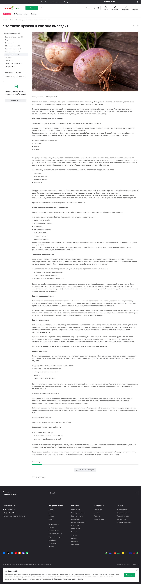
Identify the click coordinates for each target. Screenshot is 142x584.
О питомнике (75, 525)
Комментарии (37, 462)
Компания (75, 506)
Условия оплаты (122, 509)
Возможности (99, 519)
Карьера (74, 538)
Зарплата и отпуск (55, 537)
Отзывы (74, 535)
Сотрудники (75, 509)
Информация (99, 506)
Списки (51, 527)
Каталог (51, 509)
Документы (75, 544)
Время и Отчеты (77, 516)
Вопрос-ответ (121, 519)
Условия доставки (123, 513)
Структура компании (78, 513)
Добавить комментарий (85, 470)
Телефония (52, 540)
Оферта (135, 564)
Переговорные (54, 524)
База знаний (75, 519)
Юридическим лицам (124, 522)
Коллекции (53, 543)
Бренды (51, 516)
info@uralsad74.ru (9, 513)
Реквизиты (98, 509)
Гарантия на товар (123, 516)
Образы (51, 546)
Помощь (120, 506)
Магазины (97, 513)
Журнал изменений (55, 534)
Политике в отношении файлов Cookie (68, 579)
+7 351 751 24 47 (109, 2)
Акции (51, 513)
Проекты (97, 516)
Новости (74, 532)
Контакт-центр (54, 530)
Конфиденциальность (123, 564)
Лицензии (74, 541)
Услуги (51, 519)
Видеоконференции (78, 522)
